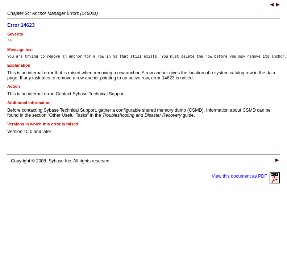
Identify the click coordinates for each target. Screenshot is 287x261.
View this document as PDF (246, 178)
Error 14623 (21, 25)
